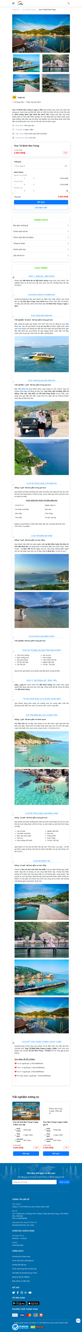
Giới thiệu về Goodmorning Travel (24, 1273)
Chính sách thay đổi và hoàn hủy (24, 1269)
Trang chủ (15, 9)
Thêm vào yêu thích (33, 102)
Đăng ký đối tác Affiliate (21, 1277)
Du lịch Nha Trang (29, 9)
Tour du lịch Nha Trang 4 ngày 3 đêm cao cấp (25, 1123)
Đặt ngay (41, 202)
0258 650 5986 (17, 1245)
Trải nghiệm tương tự (25, 1096)
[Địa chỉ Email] (34, 1182)
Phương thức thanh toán (21, 1256)
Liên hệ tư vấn (41, 208)
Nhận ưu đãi (64, 1182)
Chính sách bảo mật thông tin (23, 1261)
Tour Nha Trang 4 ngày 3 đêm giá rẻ (55, 1123)
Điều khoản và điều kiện (21, 1281)
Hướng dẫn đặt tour (19, 1265)
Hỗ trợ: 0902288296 (19, 1218)
